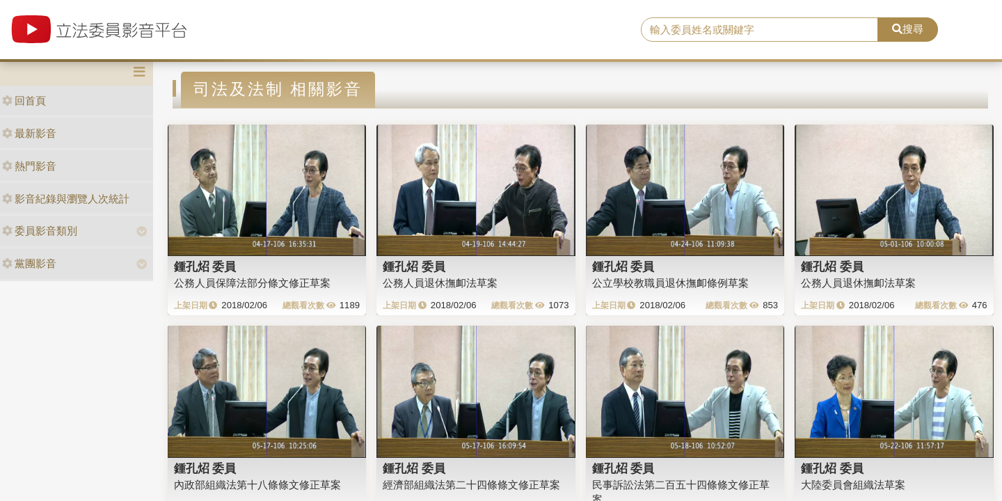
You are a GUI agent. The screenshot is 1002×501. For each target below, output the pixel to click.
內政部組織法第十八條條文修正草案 (257, 485)
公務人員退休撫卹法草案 (440, 283)
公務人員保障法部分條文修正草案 (252, 283)
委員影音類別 (39, 231)
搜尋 (907, 29)
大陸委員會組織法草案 (853, 485)
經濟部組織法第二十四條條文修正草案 (471, 485)
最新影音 (29, 133)
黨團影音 (29, 263)
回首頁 (24, 100)
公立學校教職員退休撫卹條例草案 (670, 283)
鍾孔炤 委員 (205, 266)
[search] (759, 29)
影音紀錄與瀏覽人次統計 (65, 199)
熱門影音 (29, 166)
